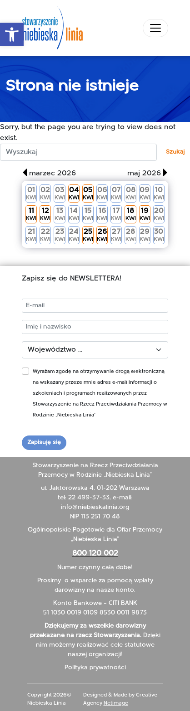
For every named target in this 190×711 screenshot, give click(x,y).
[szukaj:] (78, 152)
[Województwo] (95, 349)
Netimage (116, 703)
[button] (12, 34)
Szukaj (175, 152)
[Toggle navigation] (155, 28)
